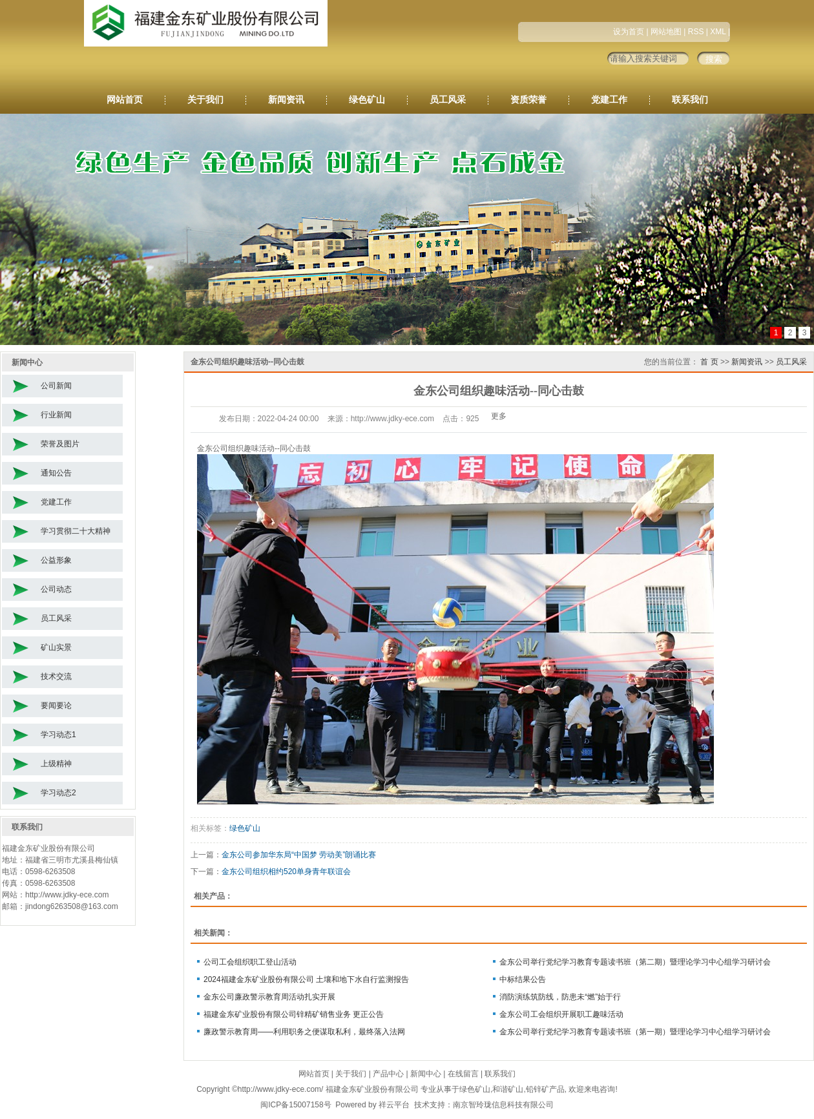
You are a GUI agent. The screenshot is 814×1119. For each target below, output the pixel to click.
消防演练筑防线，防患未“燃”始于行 (560, 996)
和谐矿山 (507, 1089)
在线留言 (463, 1073)
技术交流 (56, 676)
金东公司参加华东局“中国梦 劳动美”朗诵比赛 (299, 854)
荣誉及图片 (60, 443)
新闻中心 (425, 1073)
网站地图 (666, 31)
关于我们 (205, 100)
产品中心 (388, 1073)
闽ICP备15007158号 (295, 1104)
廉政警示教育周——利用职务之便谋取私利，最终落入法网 (304, 1031)
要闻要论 (56, 705)
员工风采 (448, 100)
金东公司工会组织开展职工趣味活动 (561, 1014)
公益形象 (56, 560)
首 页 (709, 361)
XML (717, 31)
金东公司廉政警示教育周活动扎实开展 (269, 996)
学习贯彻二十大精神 (75, 531)
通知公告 (56, 472)
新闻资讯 (286, 100)
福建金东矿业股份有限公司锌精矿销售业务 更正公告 (294, 1014)
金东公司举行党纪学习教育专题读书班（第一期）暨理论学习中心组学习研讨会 (635, 1031)
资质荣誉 (528, 100)
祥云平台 (394, 1104)
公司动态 (56, 589)
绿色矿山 (367, 100)
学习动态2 (58, 792)
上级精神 (56, 763)
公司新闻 (56, 385)
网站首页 (125, 100)
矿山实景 (56, 647)
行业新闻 (56, 414)
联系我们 (690, 100)
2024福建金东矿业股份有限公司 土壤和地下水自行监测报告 (306, 979)
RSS (696, 31)
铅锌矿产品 (545, 1089)
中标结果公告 (522, 979)
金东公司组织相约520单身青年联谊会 (286, 871)
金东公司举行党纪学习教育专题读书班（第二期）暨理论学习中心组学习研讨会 (635, 962)
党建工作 (609, 100)
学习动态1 (58, 734)
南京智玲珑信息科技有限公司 (503, 1104)
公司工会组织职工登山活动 (250, 962)
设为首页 (628, 31)
